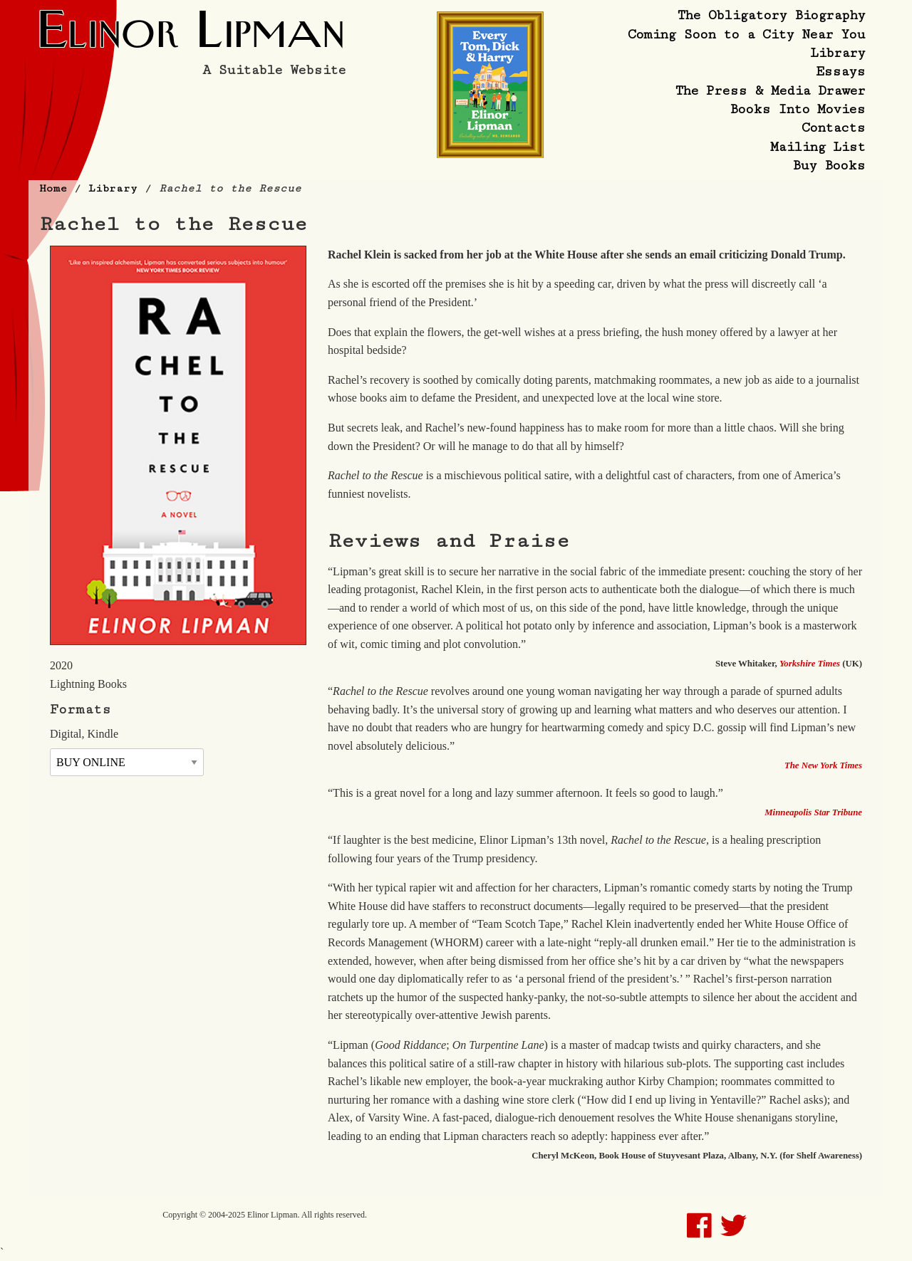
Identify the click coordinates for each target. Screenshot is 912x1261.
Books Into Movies (797, 109)
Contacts (833, 127)
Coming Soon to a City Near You (746, 34)
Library (837, 53)
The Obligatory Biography (771, 15)
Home (53, 188)
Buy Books (828, 165)
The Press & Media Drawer (770, 90)
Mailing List (817, 147)
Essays (840, 71)
